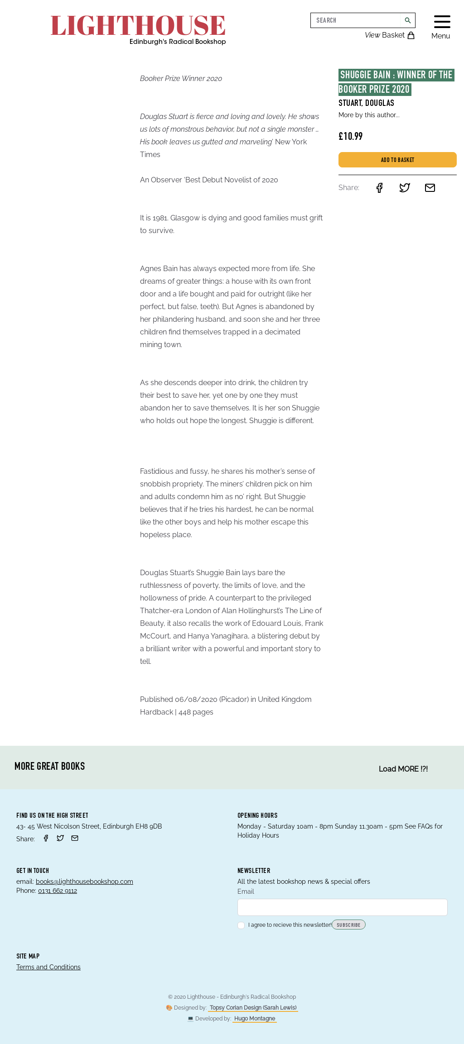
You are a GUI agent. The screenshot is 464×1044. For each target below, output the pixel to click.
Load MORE (403, 769)
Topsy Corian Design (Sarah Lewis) (253, 1008)
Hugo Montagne (254, 1018)
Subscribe (349, 925)
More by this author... (369, 115)
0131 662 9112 (57, 890)
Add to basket (398, 160)
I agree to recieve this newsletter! (284, 925)
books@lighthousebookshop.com (84, 881)
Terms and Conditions (48, 967)
